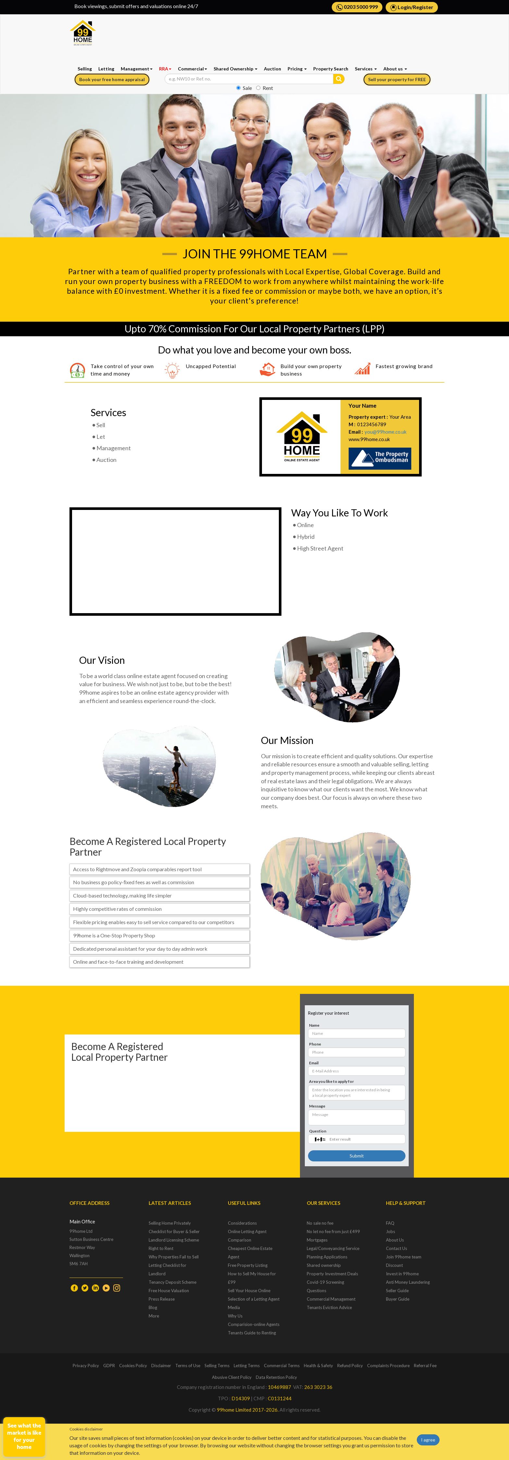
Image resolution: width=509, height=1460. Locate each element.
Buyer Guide (397, 1299)
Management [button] (137, 68)
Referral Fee (425, 1365)
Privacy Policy (86, 1365)
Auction (272, 68)
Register (423, 7)
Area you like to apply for (331, 1081)
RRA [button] (165, 68)
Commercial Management (331, 1299)
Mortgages (317, 1240)
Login (404, 7)
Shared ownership (324, 1265)
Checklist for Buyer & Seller (174, 1231)
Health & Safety (318, 1365)
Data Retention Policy (276, 1377)
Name (314, 1025)
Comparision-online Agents (253, 1324)
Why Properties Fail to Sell (174, 1256)
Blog (153, 1307)
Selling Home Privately (170, 1223)
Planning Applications (327, 1256)
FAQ (390, 1223)
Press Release (162, 1299)
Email (313, 1062)
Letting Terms (247, 1365)
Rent (264, 88)
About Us (395, 1240)
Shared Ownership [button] (235, 68)
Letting (106, 68)
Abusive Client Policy (232, 1377)
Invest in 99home (402, 1273)
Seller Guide (397, 1290)
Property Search (330, 68)
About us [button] (395, 68)
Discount (394, 1265)
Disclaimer (161, 1365)
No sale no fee (320, 1223)
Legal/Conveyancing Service (333, 1248)
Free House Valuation (169, 1290)
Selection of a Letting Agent (253, 1299)
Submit (357, 1155)
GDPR (109, 1365)
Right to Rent (161, 1248)
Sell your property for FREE (397, 79)
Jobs (390, 1231)
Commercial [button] (192, 68)
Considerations (242, 1223)
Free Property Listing (247, 1265)
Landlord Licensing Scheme (174, 1240)
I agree (428, 1439)
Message (317, 1106)
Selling (85, 68)
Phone (315, 1044)
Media (234, 1307)
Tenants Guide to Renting (252, 1332)
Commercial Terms (282, 1365)
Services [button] (366, 68)
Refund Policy (350, 1365)
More (154, 1315)
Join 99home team (403, 1256)
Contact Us (396, 1248)
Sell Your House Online (249, 1290)
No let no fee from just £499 (333, 1231)
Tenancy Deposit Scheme (172, 1282)
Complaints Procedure (388, 1365)
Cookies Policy (133, 1365)
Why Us (235, 1315)
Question (317, 1131)
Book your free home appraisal (112, 79)
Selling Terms (217, 1365)
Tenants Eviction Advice (329, 1307)
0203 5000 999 (357, 7)
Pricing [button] (297, 68)
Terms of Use (187, 1365)
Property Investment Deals (332, 1273)
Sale (244, 88)
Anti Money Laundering (408, 1282)
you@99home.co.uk (385, 432)
